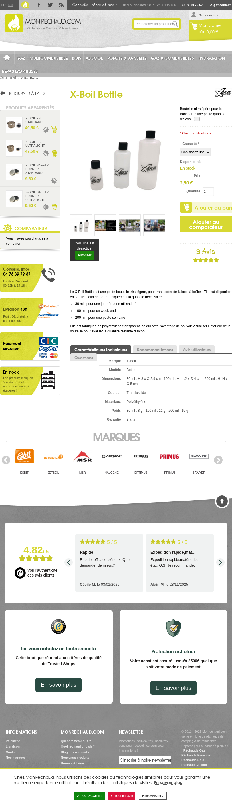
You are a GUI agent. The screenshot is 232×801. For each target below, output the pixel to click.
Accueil (8, 78)
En (10, 5)
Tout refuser (121, 796)
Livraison (13, 746)
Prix (197, 176)
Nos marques (16, 757)
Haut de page (222, 501)
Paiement (13, 741)
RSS (61, 5)
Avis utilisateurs (197, 349)
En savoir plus (58, 685)
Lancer (175, 24)
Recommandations (155, 349)
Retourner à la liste (29, 93)
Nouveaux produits (75, 757)
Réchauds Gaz (194, 750)
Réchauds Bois (192, 760)
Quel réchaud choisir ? (78, 746)
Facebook (39, 5)
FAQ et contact (219, 5)
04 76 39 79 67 (192, 5)
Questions (83, 357)
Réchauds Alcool (194, 764)
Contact (11, 752)
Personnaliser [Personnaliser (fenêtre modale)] (152, 796)
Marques (116, 436)
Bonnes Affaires (73, 763)
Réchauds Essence (195, 755)
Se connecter (209, 15)
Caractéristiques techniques (100, 349)
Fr (3, 5)
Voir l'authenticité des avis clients (42, 573)
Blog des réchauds (75, 752)
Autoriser (85, 255)
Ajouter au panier (53, 129)
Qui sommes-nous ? (76, 741)
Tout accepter (89, 796)
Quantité (193, 191)
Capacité (190, 144)
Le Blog (25, 5)
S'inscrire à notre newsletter (145, 760)
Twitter (50, 5)
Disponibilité (190, 162)
